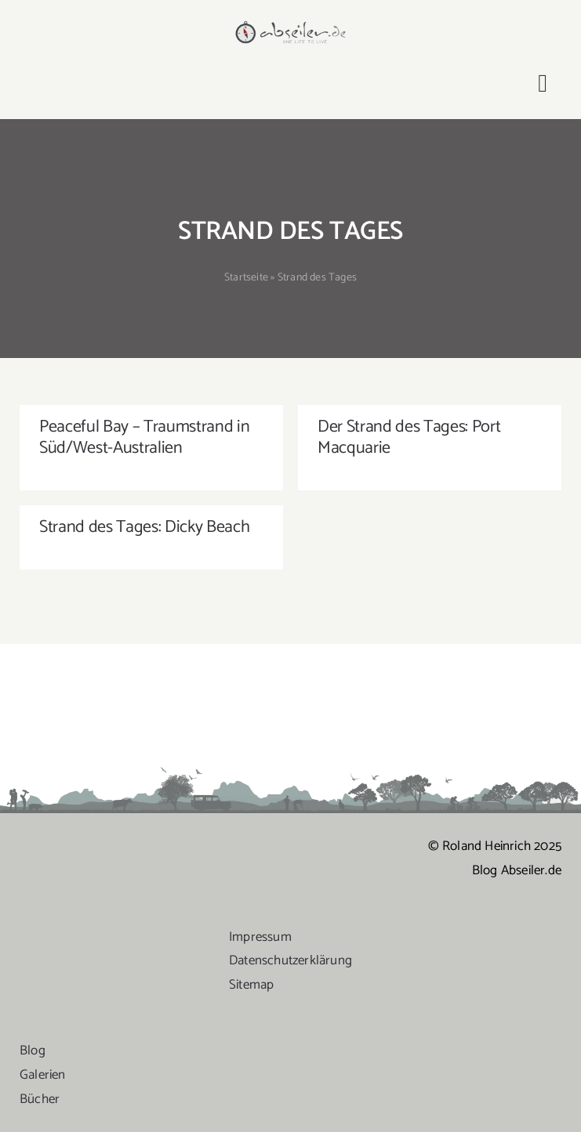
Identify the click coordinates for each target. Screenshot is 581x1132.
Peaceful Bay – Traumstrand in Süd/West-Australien (144, 437)
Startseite (246, 278)
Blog (32, 1050)
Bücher (40, 1099)
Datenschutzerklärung (290, 960)
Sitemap (251, 985)
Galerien (43, 1075)
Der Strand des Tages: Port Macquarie (409, 437)
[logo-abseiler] (290, 25)
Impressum (260, 937)
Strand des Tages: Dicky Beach (144, 527)
